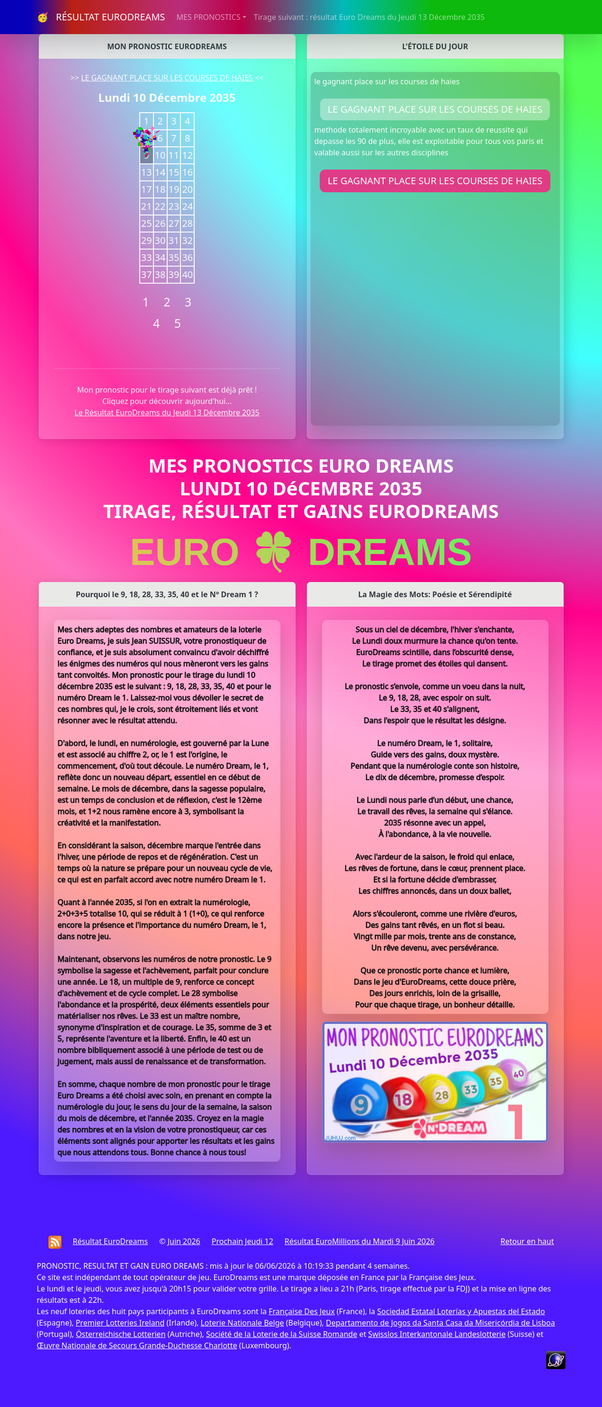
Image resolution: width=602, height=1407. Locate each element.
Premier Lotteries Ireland (120, 1322)
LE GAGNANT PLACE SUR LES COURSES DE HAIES (168, 77)
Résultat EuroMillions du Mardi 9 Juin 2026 (360, 1241)
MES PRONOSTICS (209, 17)
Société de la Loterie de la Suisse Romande (281, 1334)
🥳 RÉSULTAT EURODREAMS (101, 16)
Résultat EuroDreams (110, 1241)
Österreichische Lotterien (120, 1334)
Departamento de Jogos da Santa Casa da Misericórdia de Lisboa (440, 1322)
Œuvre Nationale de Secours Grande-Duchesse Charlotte (137, 1345)
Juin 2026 (184, 1241)
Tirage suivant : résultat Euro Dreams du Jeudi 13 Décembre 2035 (369, 17)
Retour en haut (527, 1241)
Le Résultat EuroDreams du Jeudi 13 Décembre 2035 (166, 412)
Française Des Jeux (301, 1311)
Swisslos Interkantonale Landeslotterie (436, 1334)
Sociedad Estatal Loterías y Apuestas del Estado (461, 1311)
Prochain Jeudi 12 (242, 1241)
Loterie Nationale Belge (242, 1322)
